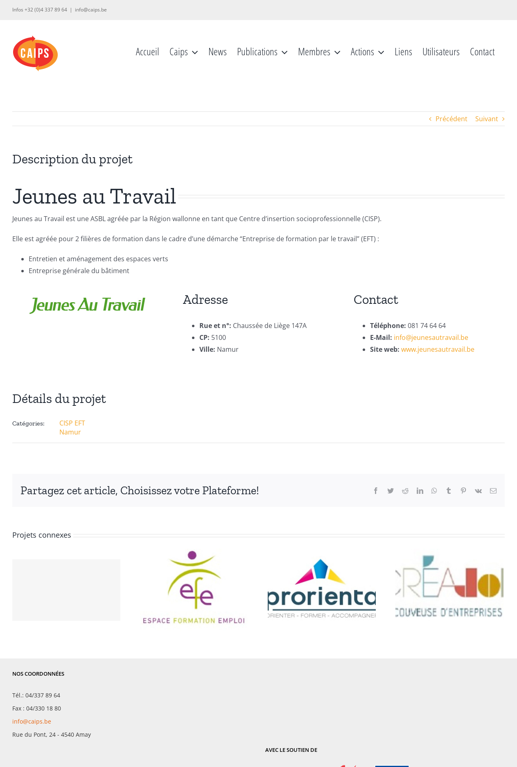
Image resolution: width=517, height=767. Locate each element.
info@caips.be (91, 9)
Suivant (486, 118)
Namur (70, 432)
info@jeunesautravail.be (431, 337)
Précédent (451, 118)
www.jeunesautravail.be (437, 349)
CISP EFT (72, 423)
